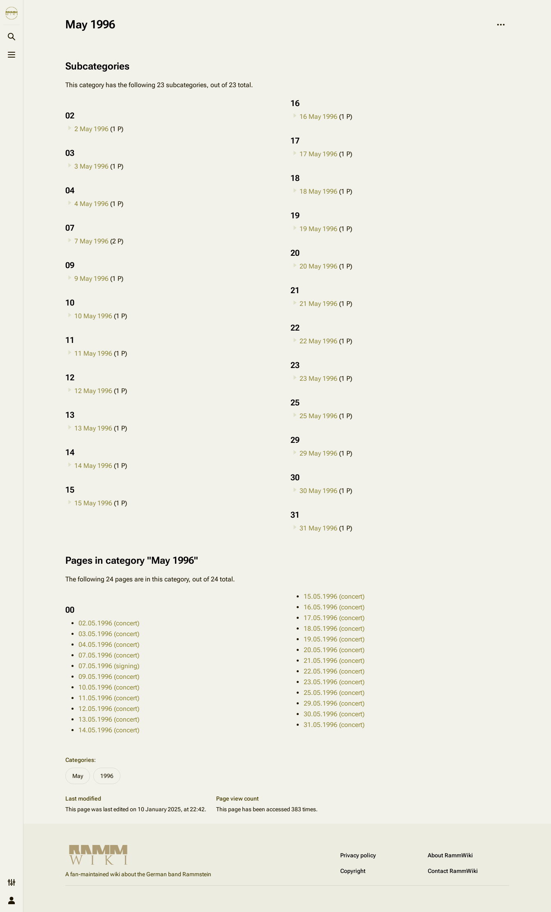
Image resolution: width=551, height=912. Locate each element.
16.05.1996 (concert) (334, 607)
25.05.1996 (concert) (334, 693)
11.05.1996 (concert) (108, 698)
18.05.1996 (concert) (334, 628)
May (77, 776)
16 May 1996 (318, 116)
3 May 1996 (91, 166)
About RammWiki (450, 855)
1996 (106, 776)
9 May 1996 (91, 278)
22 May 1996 (318, 341)
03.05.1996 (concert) (108, 634)
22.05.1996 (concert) (334, 671)
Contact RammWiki (453, 871)
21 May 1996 (318, 304)
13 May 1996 (93, 428)
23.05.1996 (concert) (334, 682)
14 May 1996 (93, 466)
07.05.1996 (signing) (108, 666)
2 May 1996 (91, 129)
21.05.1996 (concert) (334, 660)
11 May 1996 (93, 353)
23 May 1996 (318, 378)
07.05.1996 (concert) (108, 655)
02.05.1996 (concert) (108, 623)
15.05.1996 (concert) (334, 596)
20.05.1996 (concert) (334, 650)
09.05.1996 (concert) (108, 677)
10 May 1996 (93, 316)
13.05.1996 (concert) (108, 719)
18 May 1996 (318, 191)
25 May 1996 (318, 416)
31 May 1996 (318, 528)
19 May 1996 (318, 229)
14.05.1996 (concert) (108, 730)
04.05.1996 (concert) (108, 644)
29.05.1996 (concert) (334, 703)
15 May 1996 (93, 503)
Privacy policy (358, 855)
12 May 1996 (93, 391)
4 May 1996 (91, 204)
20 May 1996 (318, 266)
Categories (79, 760)
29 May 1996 (318, 453)
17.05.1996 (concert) (334, 618)
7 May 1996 (91, 241)
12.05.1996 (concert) (108, 709)
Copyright (353, 871)
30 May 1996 (318, 491)
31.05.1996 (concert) (334, 725)
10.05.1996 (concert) (108, 687)
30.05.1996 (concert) (334, 714)
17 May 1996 (318, 154)
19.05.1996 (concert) (334, 639)
